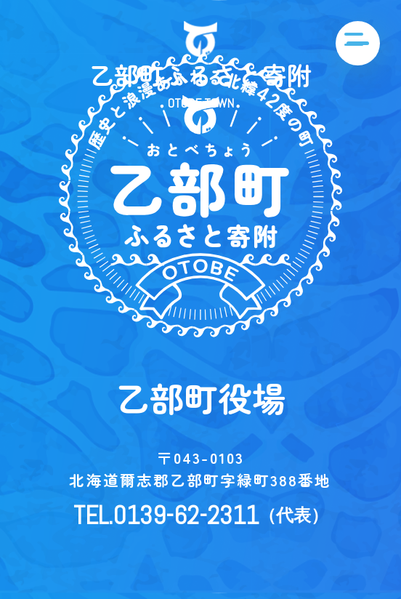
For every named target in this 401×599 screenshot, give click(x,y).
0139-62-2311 (186, 515)
